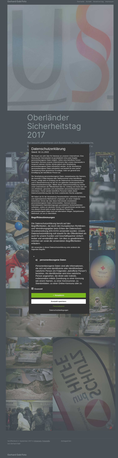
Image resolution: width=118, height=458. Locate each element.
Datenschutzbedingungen (58, 310)
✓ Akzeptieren (58, 295)
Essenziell (37, 289)
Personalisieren (58, 306)
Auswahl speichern (58, 301)
